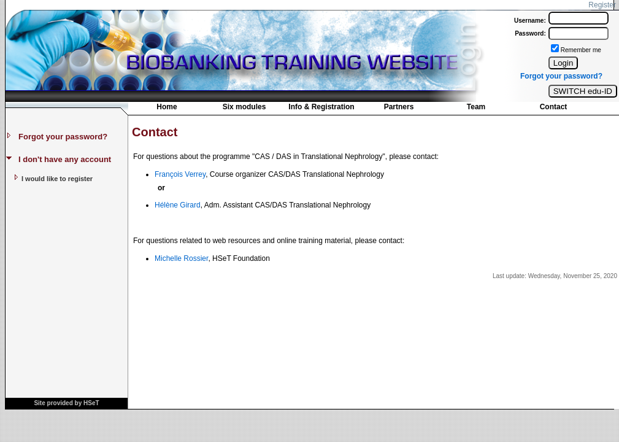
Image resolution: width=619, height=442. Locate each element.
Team (476, 107)
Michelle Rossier (181, 258)
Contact (553, 107)
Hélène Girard (178, 205)
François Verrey (180, 174)
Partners (399, 107)
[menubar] (360, 109)
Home (166, 107)
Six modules (244, 107)
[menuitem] (167, 108)
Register (602, 5)
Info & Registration (321, 107)
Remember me (581, 50)
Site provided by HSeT (66, 403)
